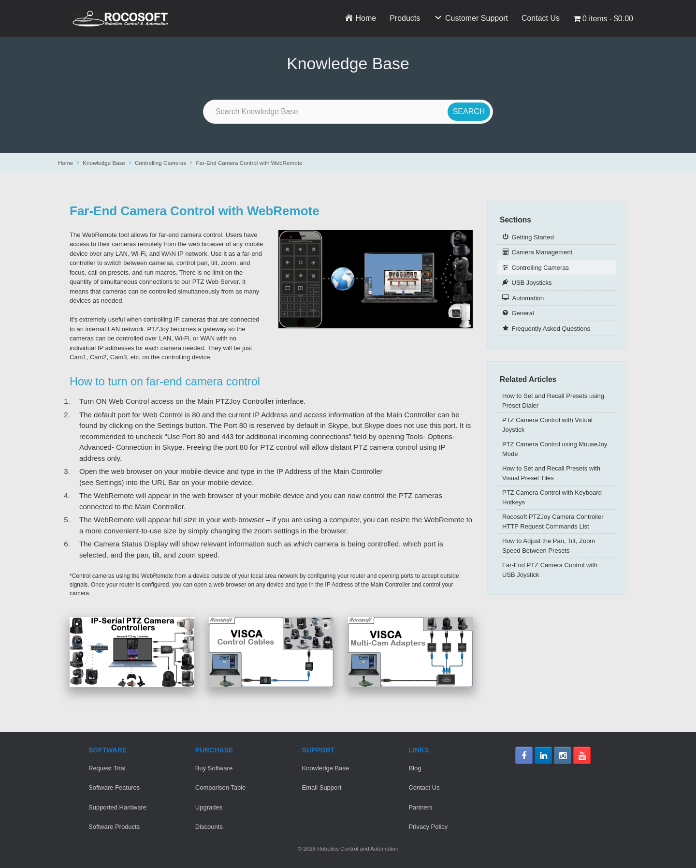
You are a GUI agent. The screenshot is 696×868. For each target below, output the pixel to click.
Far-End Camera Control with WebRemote (249, 163)
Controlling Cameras (161, 163)
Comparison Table (220, 787)
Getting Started (533, 237)
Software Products (114, 826)
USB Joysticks (532, 282)
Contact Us (541, 18)
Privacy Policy (428, 826)
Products (405, 18)
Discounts (209, 826)
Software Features (114, 787)
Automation (528, 298)
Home (65, 163)
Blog (414, 768)
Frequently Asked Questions (551, 328)
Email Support (322, 787)
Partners (420, 807)
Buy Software (213, 768)
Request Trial (107, 768)
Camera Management (542, 252)
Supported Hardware (117, 807)
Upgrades (208, 807)
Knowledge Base (104, 163)
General (523, 313)
